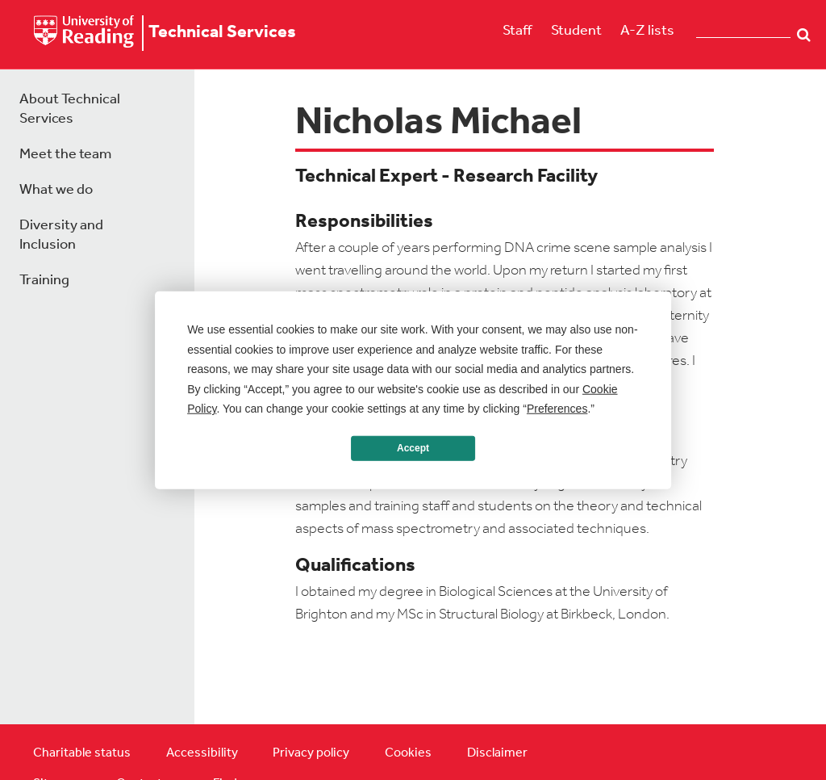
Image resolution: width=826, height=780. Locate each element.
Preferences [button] (557, 408)
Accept (413, 448)
